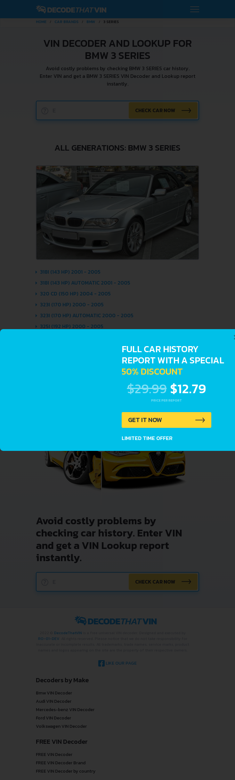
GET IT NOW (145, 420)
